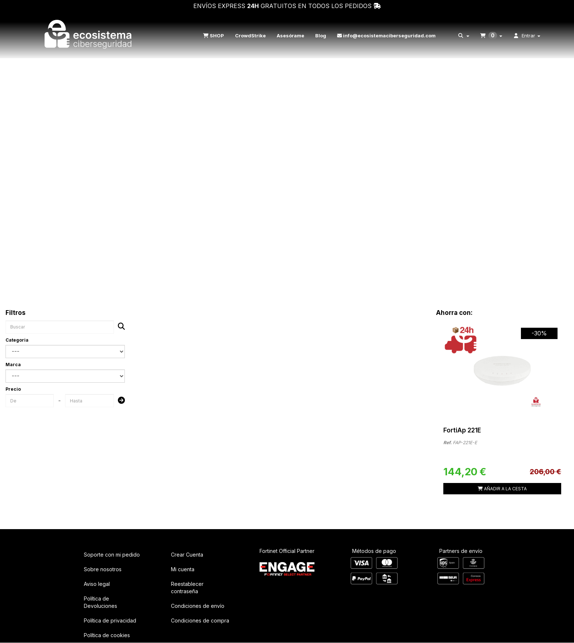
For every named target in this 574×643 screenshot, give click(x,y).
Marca (13, 364)
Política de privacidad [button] (110, 620)
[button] (89, 35)
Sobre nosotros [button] (103, 569)
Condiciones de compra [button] (200, 620)
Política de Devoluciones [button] (100, 602)
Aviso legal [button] (97, 584)
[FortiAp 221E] (502, 368)
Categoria (17, 340)
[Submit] (119, 400)
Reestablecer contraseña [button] (187, 587)
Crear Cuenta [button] (187, 554)
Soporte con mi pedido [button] (112, 554)
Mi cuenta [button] (182, 569)
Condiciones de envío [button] (197, 606)
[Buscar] (119, 326)
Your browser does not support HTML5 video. (287, 143)
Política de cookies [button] (107, 635)
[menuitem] (212, 35)
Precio (13, 389)
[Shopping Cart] (502, 488)
